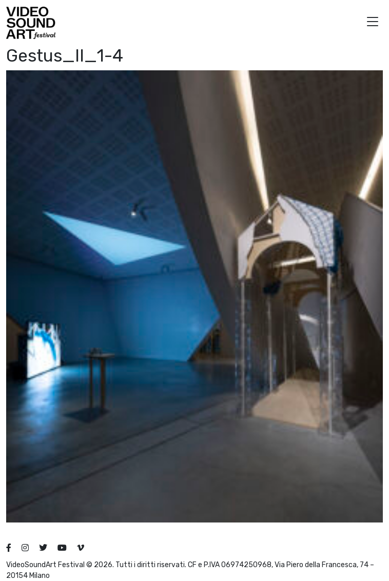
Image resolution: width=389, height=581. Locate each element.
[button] (372, 23)
